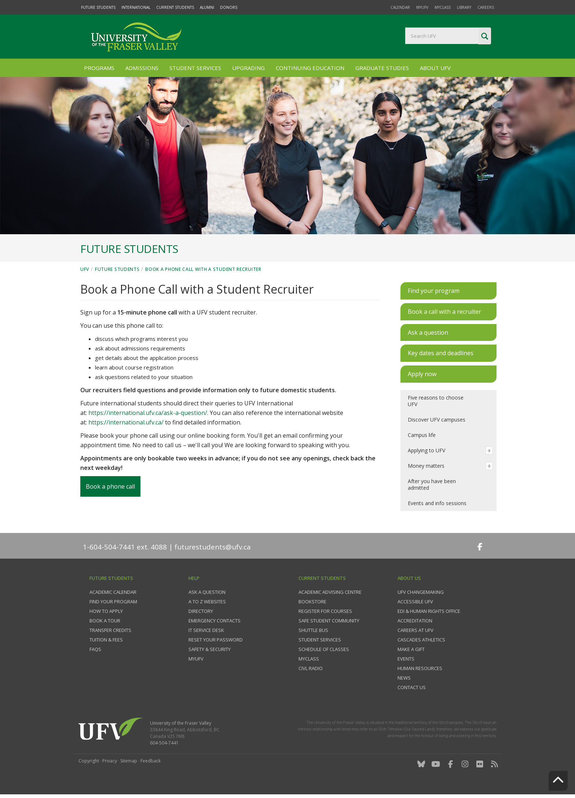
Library (464, 7)
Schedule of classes (324, 649)
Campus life (422, 434)
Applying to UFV (426, 450)
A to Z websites (207, 601)
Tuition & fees (106, 639)
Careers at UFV (415, 630)
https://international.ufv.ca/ (126, 422)
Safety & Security (209, 649)
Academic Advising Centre (330, 592)
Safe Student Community (329, 620)
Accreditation (415, 620)
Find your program (113, 601)
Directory (200, 611)
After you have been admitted (432, 484)
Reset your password (215, 639)
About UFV (435, 67)
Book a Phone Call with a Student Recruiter (203, 269)
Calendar (400, 7)
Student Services (195, 67)
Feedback (150, 761)
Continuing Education (310, 67)
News (404, 677)
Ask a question (207, 592)
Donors (228, 7)
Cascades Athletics (421, 639)
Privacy (109, 761)
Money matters (426, 465)
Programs (99, 67)
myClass (443, 7)
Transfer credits (110, 630)
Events (406, 658)
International (135, 7)
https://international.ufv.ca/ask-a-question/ (147, 413)
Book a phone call (110, 486)
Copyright (88, 761)
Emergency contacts (214, 620)
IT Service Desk (206, 630)
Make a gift (411, 649)
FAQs (95, 649)
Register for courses (325, 611)
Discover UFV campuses (436, 419)
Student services (320, 639)
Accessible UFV (415, 601)
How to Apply (106, 611)
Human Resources (420, 668)
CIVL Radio (311, 668)
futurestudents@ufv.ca (213, 547)
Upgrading (248, 67)
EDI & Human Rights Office (429, 611)
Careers (485, 7)
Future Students (98, 7)
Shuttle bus (313, 630)
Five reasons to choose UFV (436, 401)
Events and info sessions (437, 503)
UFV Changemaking (421, 592)
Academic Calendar (112, 592)
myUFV (422, 7)
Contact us (412, 687)
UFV (84, 269)
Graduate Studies (382, 67)
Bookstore (312, 601)
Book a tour (104, 620)
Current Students (175, 7)
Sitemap (128, 761)
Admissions (141, 67)
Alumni (207, 7)
